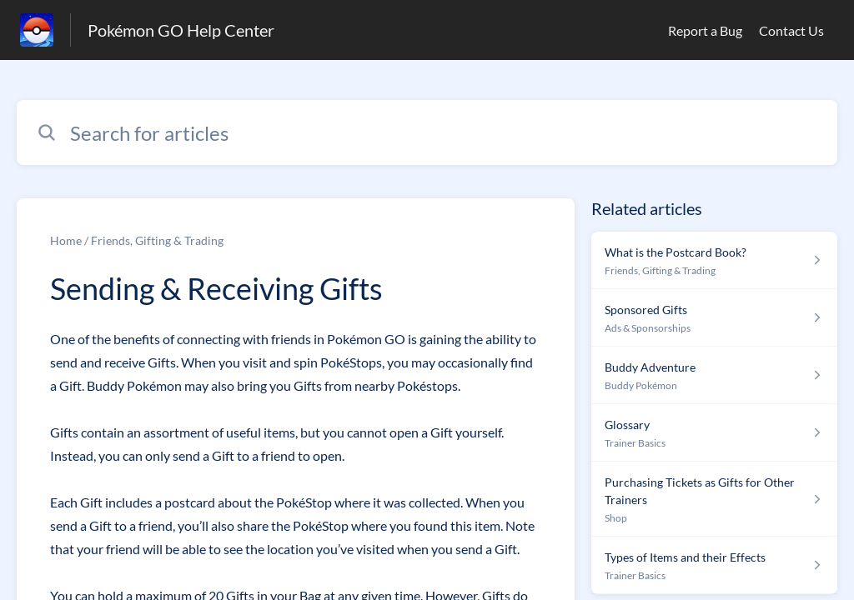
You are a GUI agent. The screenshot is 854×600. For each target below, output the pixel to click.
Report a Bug (705, 30)
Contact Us (791, 30)
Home (66, 240)
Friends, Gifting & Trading (157, 240)
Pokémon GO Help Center (181, 30)
